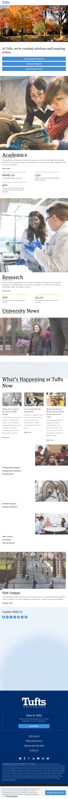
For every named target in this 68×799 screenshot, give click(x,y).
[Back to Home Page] (34, 703)
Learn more (6, 168)
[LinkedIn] (14, 617)
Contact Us (34, 750)
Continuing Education (34, 69)
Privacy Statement (12, 796)
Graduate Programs (34, 63)
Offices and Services (34, 740)
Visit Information (7, 474)
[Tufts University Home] (5, 2)
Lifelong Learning (8, 543)
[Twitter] (11, 617)
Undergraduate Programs (34, 58)
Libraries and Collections (34, 745)
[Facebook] (7, 617)
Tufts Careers (34, 736)
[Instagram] (3, 617)
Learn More (34, 726)
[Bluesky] (26, 617)
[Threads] (22, 617)
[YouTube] (18, 617)
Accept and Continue (55, 792)
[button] (64, 38)
